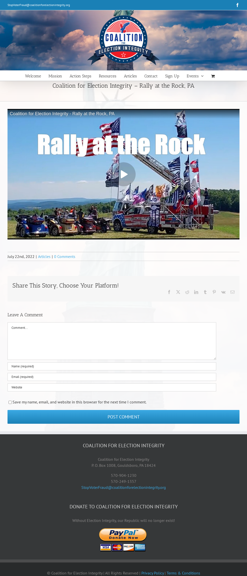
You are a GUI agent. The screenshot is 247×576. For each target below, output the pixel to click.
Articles (44, 256)
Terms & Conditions (183, 572)
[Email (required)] (112, 377)
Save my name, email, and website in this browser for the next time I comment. (79, 401)
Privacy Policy (152, 572)
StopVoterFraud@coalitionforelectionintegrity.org (39, 5)
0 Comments (64, 256)
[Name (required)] (112, 366)
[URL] (112, 387)
